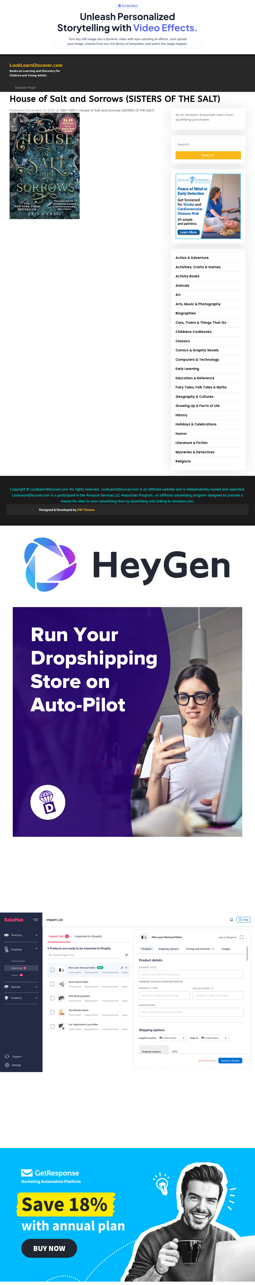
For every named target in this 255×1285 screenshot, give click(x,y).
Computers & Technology (197, 359)
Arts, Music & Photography (198, 304)
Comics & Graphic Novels (197, 350)
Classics (183, 341)
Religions (183, 461)
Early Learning (187, 369)
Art (178, 294)
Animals (182, 285)
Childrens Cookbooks (194, 331)
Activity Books (188, 276)
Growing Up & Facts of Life (198, 406)
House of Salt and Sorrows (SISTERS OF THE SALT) (116, 110)
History (181, 415)
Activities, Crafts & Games (198, 267)
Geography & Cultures (195, 396)
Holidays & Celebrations (196, 424)
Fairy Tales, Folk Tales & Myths (201, 387)
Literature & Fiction (192, 443)
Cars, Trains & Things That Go (201, 322)
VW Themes (85, 510)
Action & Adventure (192, 257)
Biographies (186, 313)
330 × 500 (67, 110)
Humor (181, 433)
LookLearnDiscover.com (36, 65)
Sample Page (25, 87)
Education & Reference (195, 378)
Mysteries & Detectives (195, 452)
